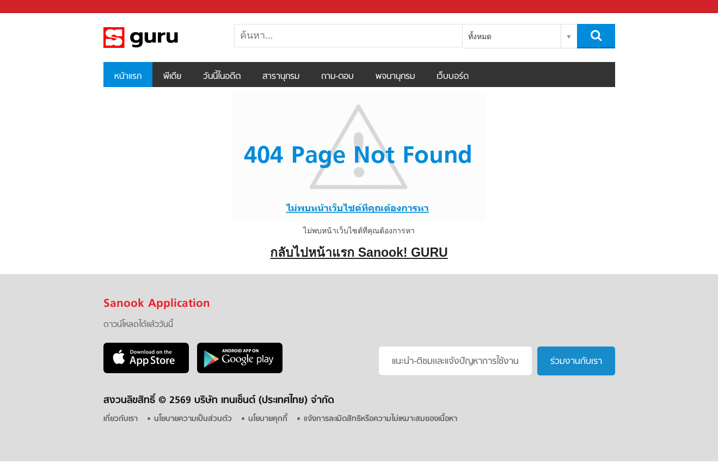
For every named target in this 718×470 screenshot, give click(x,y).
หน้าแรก (128, 77)
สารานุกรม (280, 77)
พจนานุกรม (395, 77)
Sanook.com (32, 7)
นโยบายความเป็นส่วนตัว (193, 419)
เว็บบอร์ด (453, 77)
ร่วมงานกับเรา (576, 362)
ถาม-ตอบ (337, 77)
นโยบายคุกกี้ (267, 419)
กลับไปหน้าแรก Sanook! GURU (358, 252)
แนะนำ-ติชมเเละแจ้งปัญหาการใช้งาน (455, 362)
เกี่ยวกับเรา (120, 419)
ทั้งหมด (480, 36)
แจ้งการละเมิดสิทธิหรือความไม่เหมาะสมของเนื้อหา (380, 419)
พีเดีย (172, 77)
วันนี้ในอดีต (222, 77)
